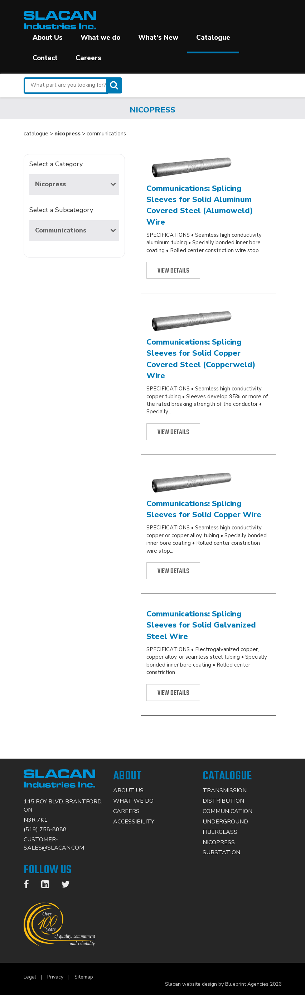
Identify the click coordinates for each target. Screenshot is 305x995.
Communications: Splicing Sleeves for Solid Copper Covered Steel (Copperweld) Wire (201, 359)
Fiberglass (220, 832)
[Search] (115, 85)
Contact (45, 58)
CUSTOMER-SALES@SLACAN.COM (54, 844)
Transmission (225, 790)
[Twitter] (69, 886)
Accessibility (133, 822)
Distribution (223, 801)
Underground (225, 822)
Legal (30, 977)
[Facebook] (30, 886)
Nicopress (75, 184)
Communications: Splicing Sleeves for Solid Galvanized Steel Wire (201, 625)
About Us (48, 37)
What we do (100, 37)
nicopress (67, 133)
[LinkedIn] (48, 886)
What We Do (133, 801)
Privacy (55, 977)
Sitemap (83, 977)
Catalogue (213, 37)
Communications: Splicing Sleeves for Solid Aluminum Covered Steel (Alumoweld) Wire (199, 205)
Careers (88, 58)
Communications (75, 230)
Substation (221, 852)
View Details (173, 271)
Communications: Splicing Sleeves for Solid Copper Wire (203, 509)
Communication (227, 811)
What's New (158, 37)
